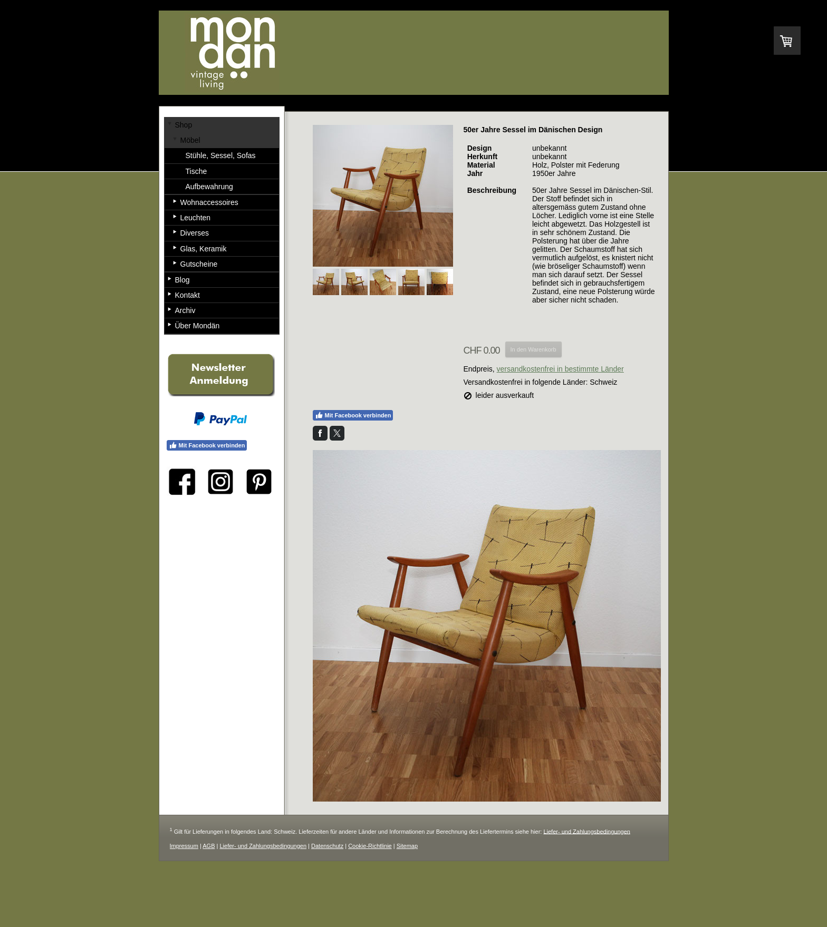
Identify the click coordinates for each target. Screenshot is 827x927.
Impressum (184, 846)
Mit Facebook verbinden (353, 415)
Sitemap (407, 846)
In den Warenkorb (533, 349)
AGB (209, 846)
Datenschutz (327, 846)
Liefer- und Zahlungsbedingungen (586, 831)
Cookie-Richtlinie (370, 846)
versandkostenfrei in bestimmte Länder (560, 369)
